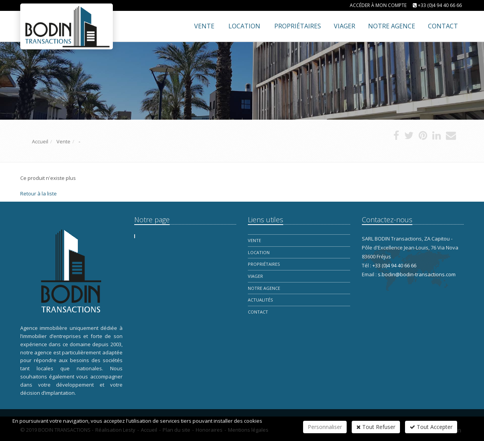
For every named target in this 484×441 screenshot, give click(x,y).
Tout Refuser (375, 427)
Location (244, 26)
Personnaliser (325, 427)
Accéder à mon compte (378, 5)
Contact (258, 312)
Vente (204, 26)
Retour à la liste (38, 193)
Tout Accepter (431, 427)
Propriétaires (264, 264)
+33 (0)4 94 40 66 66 (440, 5)
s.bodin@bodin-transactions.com (417, 274)
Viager (255, 276)
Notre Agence (264, 288)
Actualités (260, 300)
